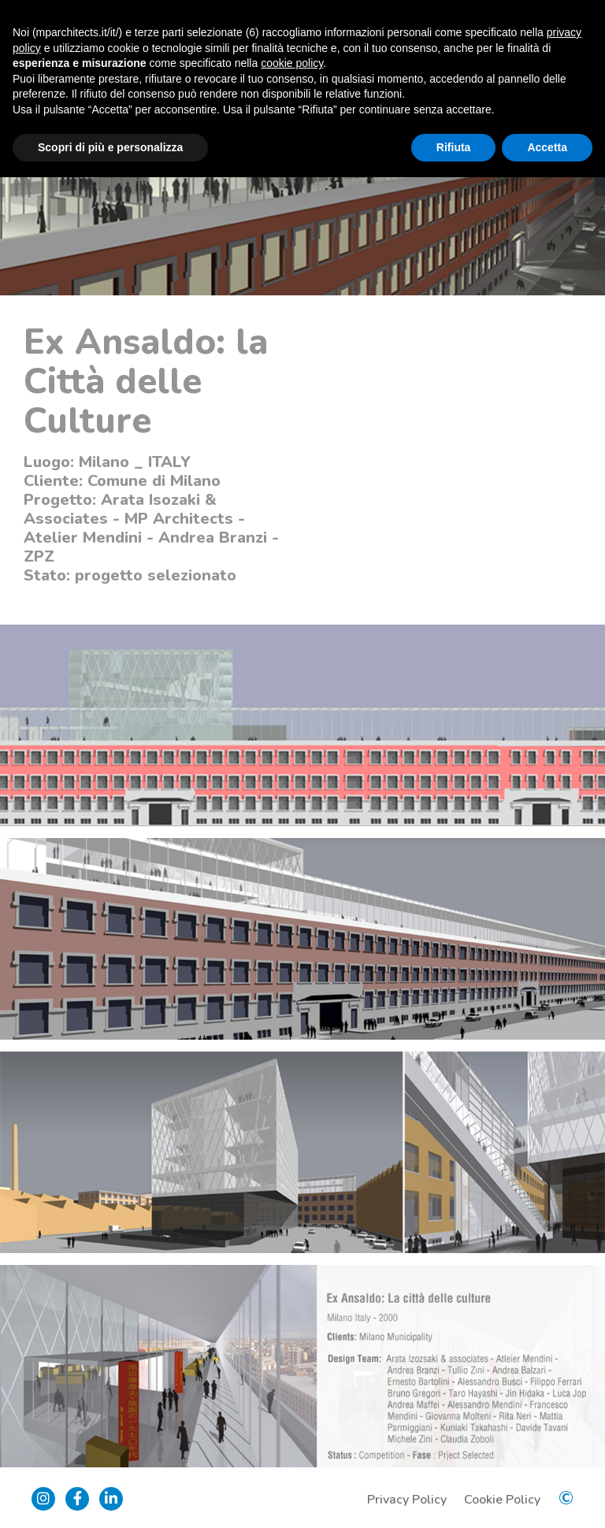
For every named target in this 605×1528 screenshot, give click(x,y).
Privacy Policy (407, 1499)
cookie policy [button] (292, 63)
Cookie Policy (502, 1499)
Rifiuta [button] (453, 147)
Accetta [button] (547, 147)
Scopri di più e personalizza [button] (110, 147)
